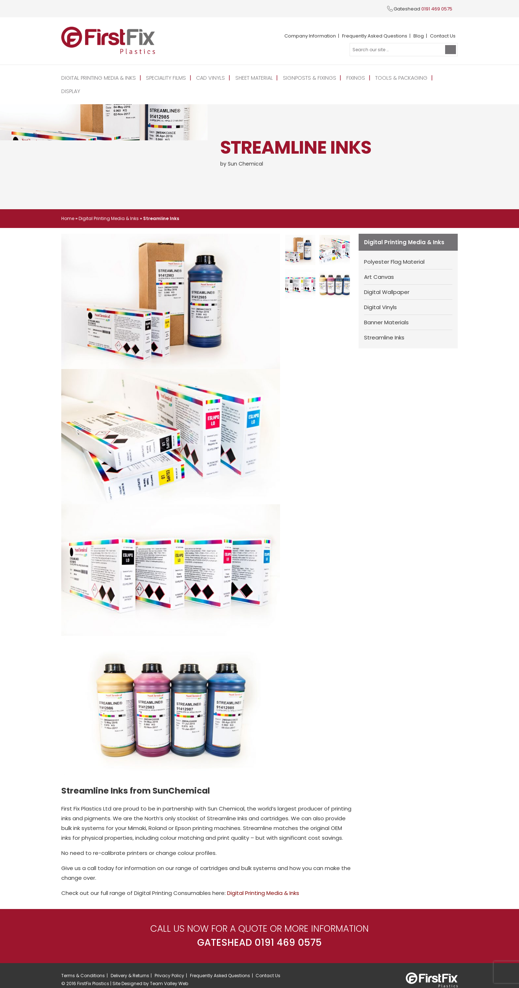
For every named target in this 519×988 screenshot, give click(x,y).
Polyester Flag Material (394, 248)
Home (67, 205)
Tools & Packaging (395, 77)
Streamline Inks (384, 324)
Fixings (350, 77)
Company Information (310, 35)
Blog (418, 35)
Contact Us (443, 35)
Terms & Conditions (83, 962)
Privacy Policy (169, 962)
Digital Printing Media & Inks (98, 77)
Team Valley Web (169, 970)
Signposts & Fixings (305, 77)
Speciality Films (164, 77)
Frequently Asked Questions (374, 35)
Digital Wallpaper (386, 278)
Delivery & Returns (130, 962)
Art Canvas (379, 263)
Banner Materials (386, 308)
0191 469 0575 (436, 8)
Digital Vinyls (380, 293)
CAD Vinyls (208, 77)
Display (440, 77)
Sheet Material (250, 77)
